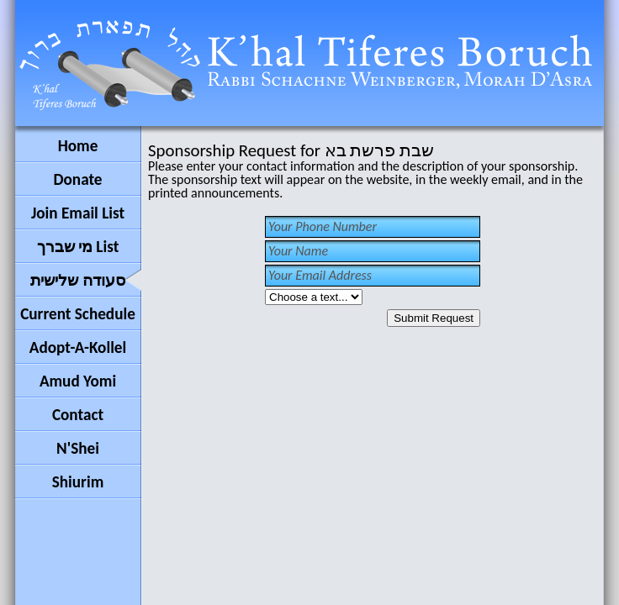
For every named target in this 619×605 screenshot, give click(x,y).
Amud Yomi (78, 381)
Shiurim (78, 482)
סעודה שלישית (77, 280)
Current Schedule (77, 314)
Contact (77, 414)
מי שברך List (78, 246)
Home (78, 145)
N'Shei (77, 448)
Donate (77, 179)
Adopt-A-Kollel (77, 347)
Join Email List (77, 213)
